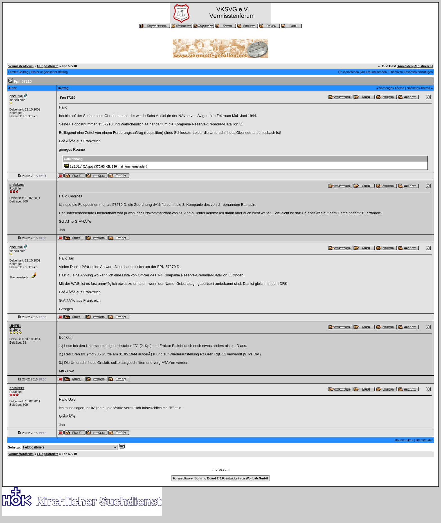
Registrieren (423, 66)
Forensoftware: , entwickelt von (220, 478)
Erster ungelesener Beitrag (49, 72)
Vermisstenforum (21, 66)
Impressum (221, 469)
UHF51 (15, 326)
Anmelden (405, 66)
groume (16, 96)
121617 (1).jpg (81, 166)
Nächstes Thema (418, 88)
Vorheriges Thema (391, 88)
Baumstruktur (404, 440)
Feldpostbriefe (47, 66)
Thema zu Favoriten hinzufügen (411, 72)
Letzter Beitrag (18, 72)
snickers (17, 184)
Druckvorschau (348, 72)
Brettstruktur (424, 440)
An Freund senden (374, 72)
